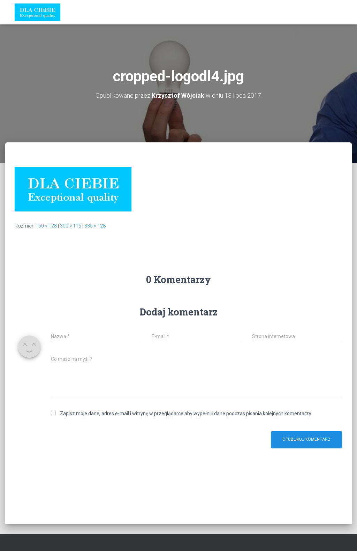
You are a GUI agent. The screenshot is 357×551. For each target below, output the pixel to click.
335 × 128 (95, 226)
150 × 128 (46, 226)
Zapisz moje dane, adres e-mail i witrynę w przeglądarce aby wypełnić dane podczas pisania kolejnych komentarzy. (186, 413)
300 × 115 (70, 226)
